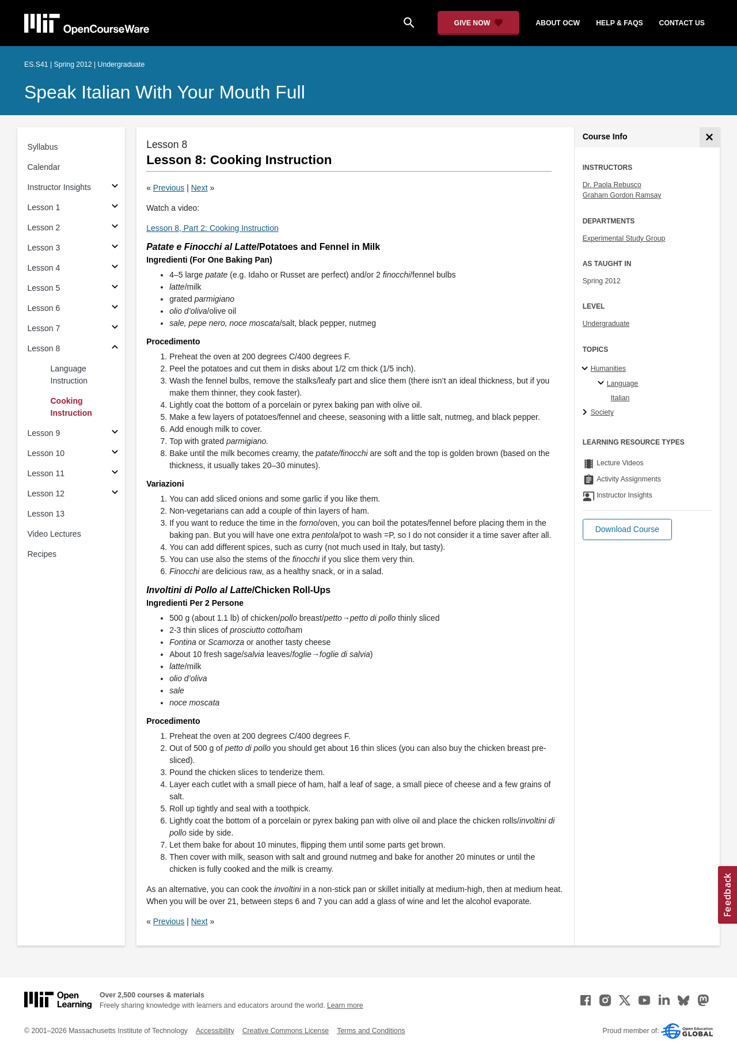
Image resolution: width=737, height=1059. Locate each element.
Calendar (44, 167)
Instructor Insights (60, 187)
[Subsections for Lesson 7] (115, 328)
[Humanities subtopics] (586, 369)
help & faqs (619, 23)
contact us (682, 23)
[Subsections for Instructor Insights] (115, 187)
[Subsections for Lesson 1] (115, 207)
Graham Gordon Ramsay (622, 195)
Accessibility (215, 1031)
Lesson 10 (46, 453)
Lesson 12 (46, 493)
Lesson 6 (44, 308)
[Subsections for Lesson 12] (115, 494)
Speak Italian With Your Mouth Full (164, 92)
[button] (627, 529)
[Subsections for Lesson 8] (115, 348)
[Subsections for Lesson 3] (115, 248)
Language (623, 383)
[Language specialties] (602, 383)
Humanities (608, 369)
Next (199, 187)
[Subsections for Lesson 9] (115, 433)
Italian (620, 398)
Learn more (345, 1005)
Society (602, 412)
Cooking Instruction (71, 406)
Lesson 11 (46, 473)
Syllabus (43, 146)
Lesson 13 (46, 513)
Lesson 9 (44, 433)
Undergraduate (606, 324)
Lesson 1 (44, 207)
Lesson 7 (44, 328)
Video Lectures (54, 533)
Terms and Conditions (371, 1031)
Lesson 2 (44, 227)
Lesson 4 (44, 267)
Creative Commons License (285, 1031)
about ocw (557, 23)
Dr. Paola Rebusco (612, 185)
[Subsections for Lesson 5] (115, 288)
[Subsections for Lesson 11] (115, 473)
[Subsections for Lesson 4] (115, 268)
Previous (168, 187)
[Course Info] (710, 137)
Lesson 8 (44, 348)
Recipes (42, 554)
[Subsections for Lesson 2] (115, 228)
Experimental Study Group (624, 238)
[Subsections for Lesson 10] (115, 453)
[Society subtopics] (586, 412)
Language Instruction (69, 374)
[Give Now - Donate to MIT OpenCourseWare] (479, 23)
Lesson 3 (44, 247)
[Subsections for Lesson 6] (115, 308)
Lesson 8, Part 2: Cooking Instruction (212, 228)
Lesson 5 (44, 288)
